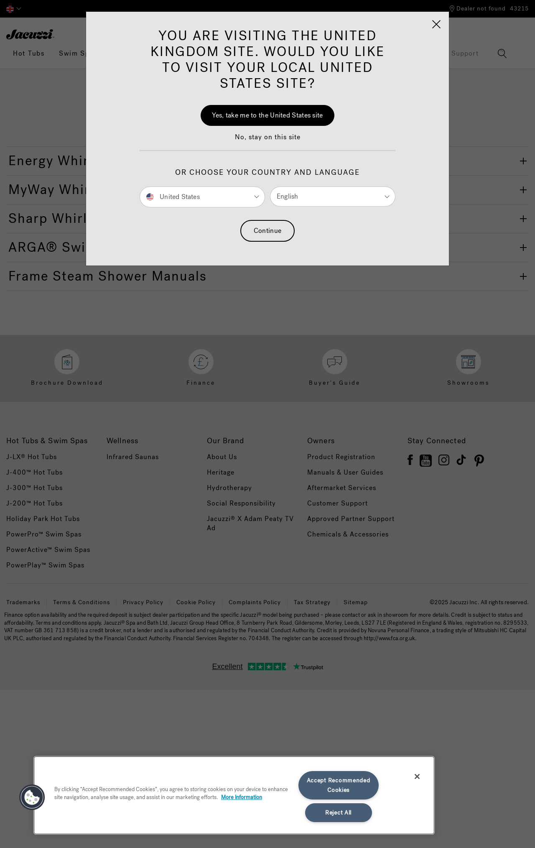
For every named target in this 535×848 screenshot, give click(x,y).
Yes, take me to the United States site (267, 115)
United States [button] (173, 196)
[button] (268, 141)
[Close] (436, 24)
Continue (267, 230)
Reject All (338, 813)
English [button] (287, 196)
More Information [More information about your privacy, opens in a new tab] (241, 797)
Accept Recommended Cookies (338, 785)
